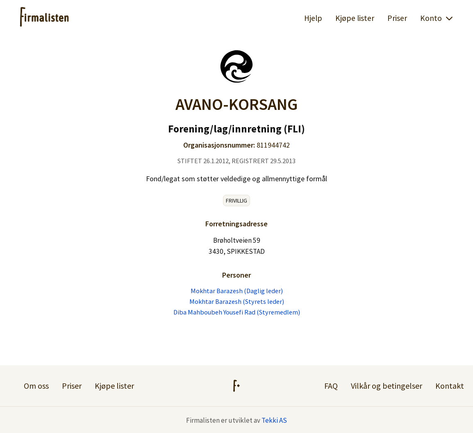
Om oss (36, 386)
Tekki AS (274, 420)
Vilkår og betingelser (386, 386)
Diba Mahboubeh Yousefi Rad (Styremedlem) (236, 312)
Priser (397, 18)
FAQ (331, 386)
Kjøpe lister (354, 18)
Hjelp (313, 18)
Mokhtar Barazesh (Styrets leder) (236, 301)
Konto (436, 18)
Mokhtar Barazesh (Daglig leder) (237, 291)
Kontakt (449, 386)
